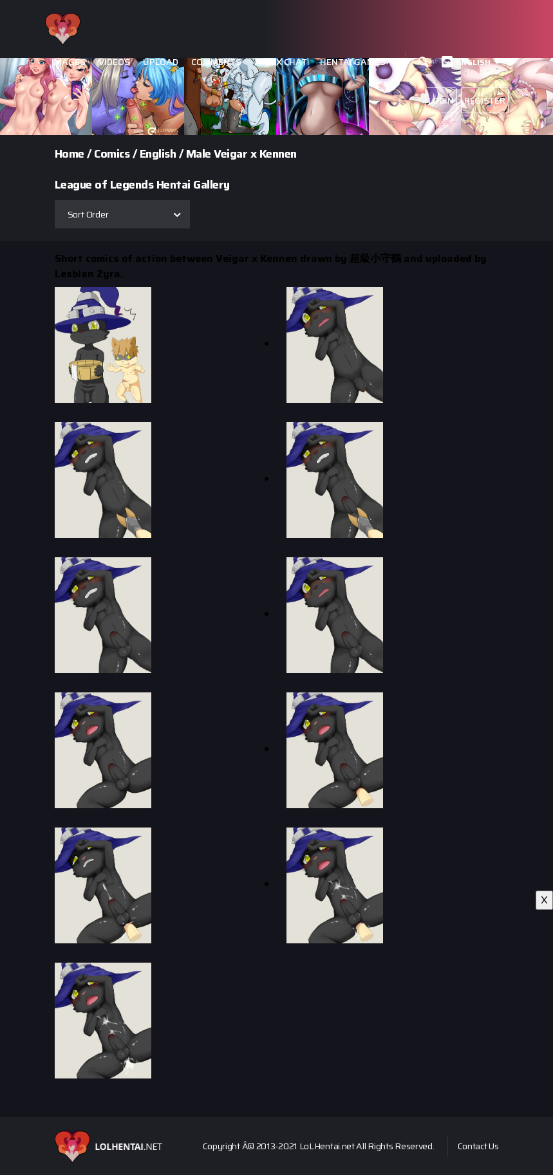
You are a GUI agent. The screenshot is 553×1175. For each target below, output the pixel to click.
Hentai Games (353, 62)
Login (441, 100)
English (473, 62)
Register (484, 100)
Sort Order (88, 214)
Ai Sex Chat (280, 62)
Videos (114, 62)
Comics (111, 154)
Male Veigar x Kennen (241, 154)
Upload (160, 62)
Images (69, 62)
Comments (216, 62)
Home (69, 154)
